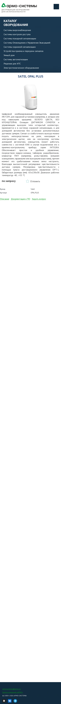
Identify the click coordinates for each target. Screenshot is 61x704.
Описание (4, 199)
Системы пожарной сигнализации (20, 38)
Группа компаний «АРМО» (12, 692)
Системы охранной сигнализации (20, 46)
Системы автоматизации (16, 59)
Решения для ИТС (12, 63)
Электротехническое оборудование (21, 67)
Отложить (35, 181)
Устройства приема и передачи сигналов (23, 51)
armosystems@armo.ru (11, 689)
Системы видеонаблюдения (17, 30)
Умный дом (9, 55)
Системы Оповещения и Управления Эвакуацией (27, 42)
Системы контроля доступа (17, 34)
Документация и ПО (20, 199)
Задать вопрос (39, 199)
